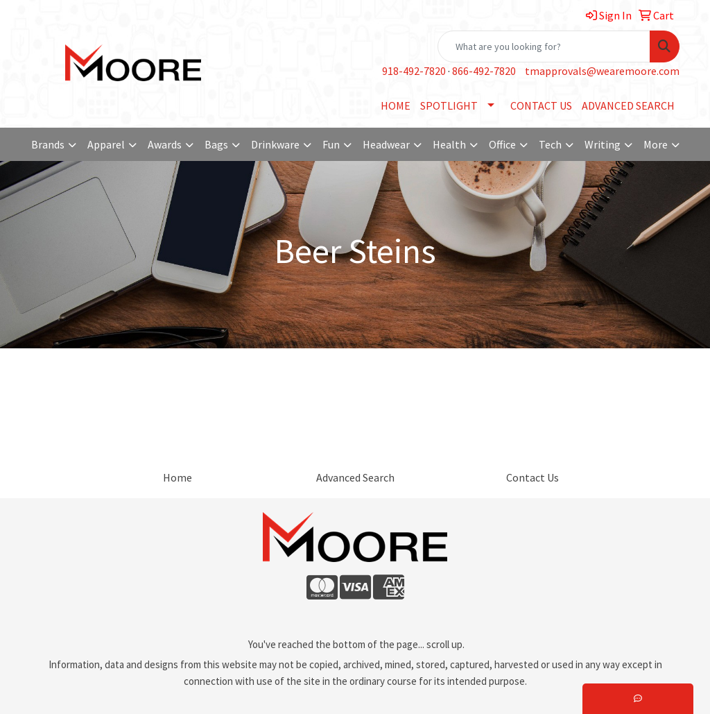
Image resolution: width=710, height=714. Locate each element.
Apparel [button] (106, 144)
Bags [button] (216, 144)
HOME (395, 105)
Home (177, 477)
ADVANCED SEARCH (628, 105)
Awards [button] (165, 144)
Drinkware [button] (275, 144)
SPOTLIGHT (449, 105)
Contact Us (532, 477)
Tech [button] (550, 144)
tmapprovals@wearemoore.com (602, 71)
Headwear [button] (386, 144)
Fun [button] (331, 144)
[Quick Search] (544, 46)
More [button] (655, 144)
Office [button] (502, 144)
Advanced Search (355, 477)
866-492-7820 (484, 71)
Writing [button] (603, 144)
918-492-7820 (414, 71)
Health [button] (449, 144)
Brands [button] (47, 144)
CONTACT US (541, 105)
